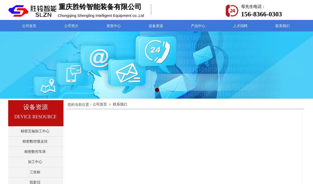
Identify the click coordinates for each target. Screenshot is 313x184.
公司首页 (100, 104)
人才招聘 (240, 26)
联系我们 (120, 104)
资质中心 (113, 26)
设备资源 (156, 26)
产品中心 (198, 26)
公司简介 (71, 26)
